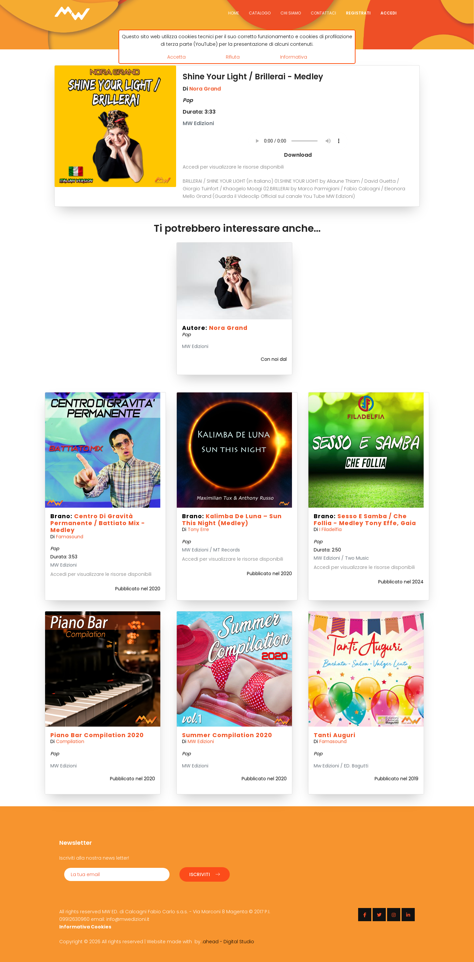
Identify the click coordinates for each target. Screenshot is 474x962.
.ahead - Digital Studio (228, 941)
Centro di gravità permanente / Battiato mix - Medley (97, 523)
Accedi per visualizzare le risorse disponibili (233, 167)
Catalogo (260, 13)
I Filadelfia (330, 529)
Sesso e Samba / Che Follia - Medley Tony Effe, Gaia (365, 519)
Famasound (69, 536)
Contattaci (323, 13)
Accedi (389, 13)
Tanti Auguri (335, 735)
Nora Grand (205, 89)
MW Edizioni (201, 741)
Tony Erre (198, 529)
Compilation (70, 741)
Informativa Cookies (85, 926)
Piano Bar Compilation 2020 (97, 735)
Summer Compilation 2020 (227, 735)
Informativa (293, 57)
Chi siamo (290, 13)
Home (233, 13)
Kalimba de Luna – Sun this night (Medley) (232, 519)
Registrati (358, 13)
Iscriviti (204, 874)
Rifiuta (233, 57)
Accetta (176, 57)
